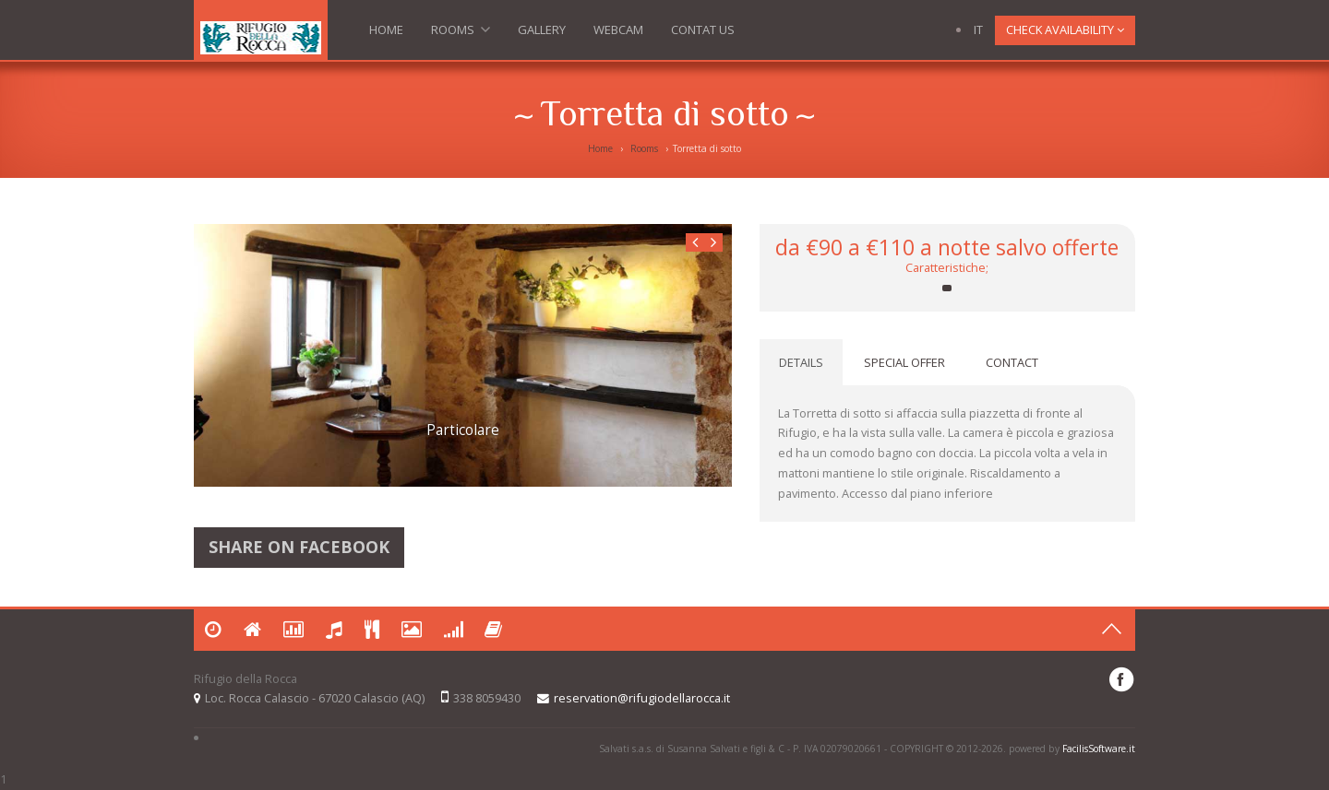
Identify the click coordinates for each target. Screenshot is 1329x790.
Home (386, 29)
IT (978, 29)
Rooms (460, 33)
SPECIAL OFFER (904, 362)
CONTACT (1012, 362)
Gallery (542, 29)
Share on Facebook (299, 547)
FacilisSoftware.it (1098, 748)
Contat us (703, 29)
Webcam (618, 29)
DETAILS (801, 362)
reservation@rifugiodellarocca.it (642, 698)
